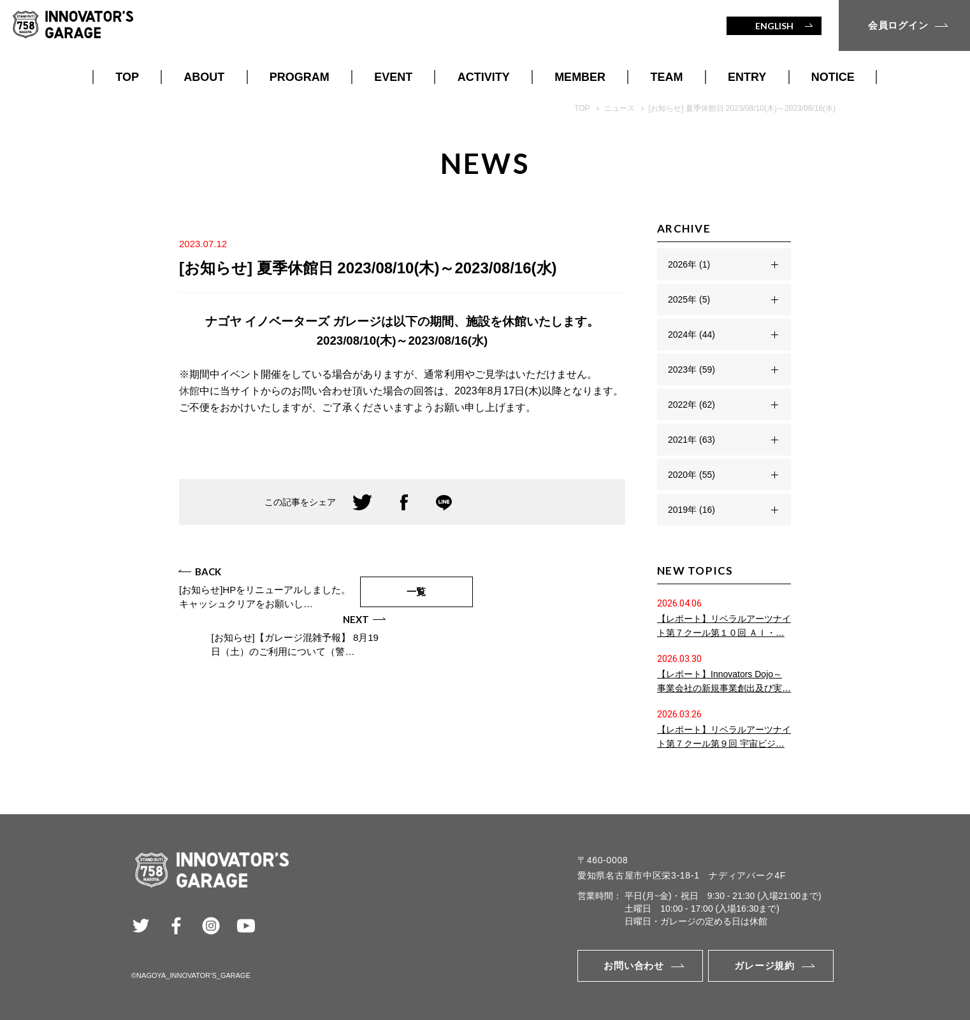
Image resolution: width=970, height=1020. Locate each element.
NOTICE (833, 77)
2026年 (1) (689, 264)
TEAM (667, 77)
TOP (127, 77)
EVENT (393, 77)
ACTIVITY (484, 77)
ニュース (619, 108)
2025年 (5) (689, 299)
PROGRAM (299, 77)
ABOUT (204, 77)
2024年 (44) (691, 334)
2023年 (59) (691, 369)
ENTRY (747, 77)
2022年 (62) (691, 404)
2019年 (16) (691, 510)
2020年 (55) (691, 475)
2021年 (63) (691, 440)
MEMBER (579, 77)
